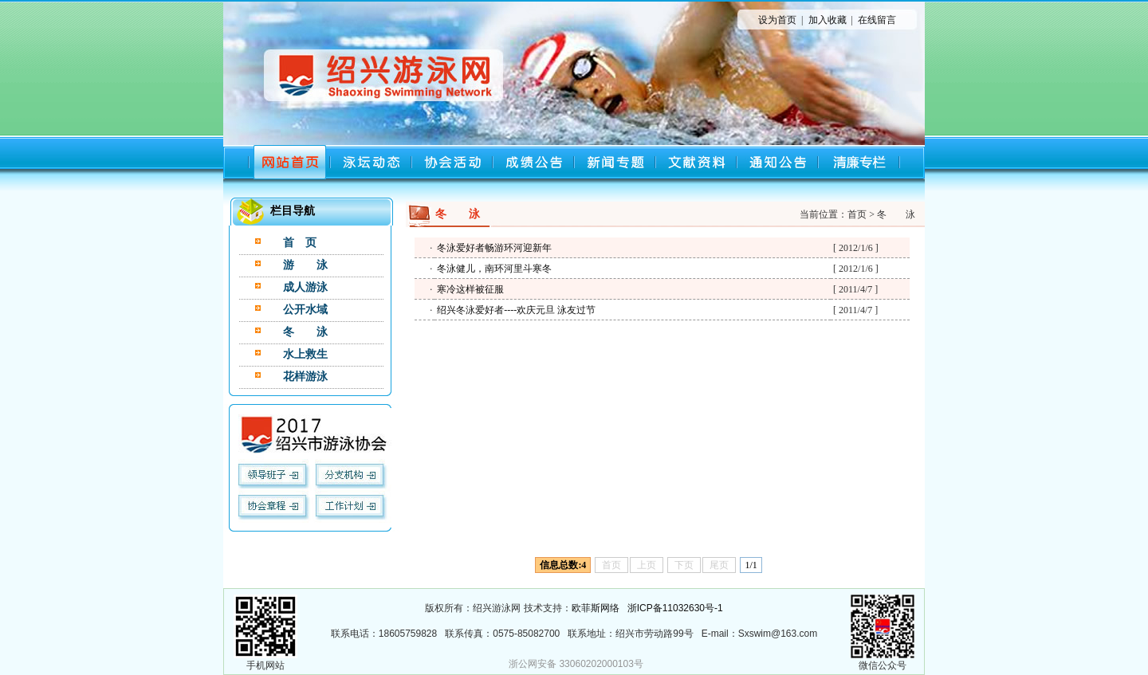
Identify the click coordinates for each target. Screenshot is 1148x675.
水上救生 (305, 354)
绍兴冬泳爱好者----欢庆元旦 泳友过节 (516, 310)
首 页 (299, 243)
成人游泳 (305, 287)
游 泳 (305, 265)
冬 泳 (305, 332)
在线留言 (877, 20)
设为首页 (777, 20)
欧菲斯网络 (595, 608)
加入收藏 (827, 20)
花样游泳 (305, 377)
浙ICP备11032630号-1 (675, 608)
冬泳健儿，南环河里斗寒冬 (494, 268)
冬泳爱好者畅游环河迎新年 (494, 247)
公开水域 (305, 310)
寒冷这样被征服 (470, 289)
